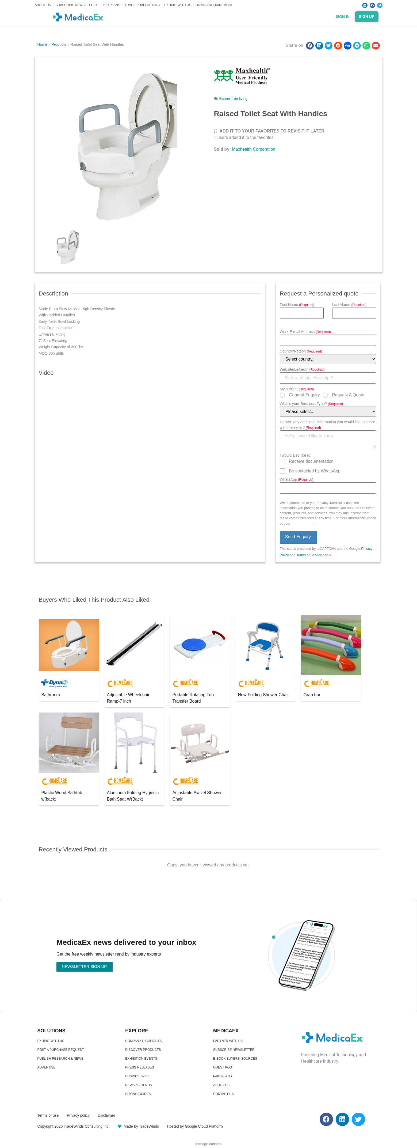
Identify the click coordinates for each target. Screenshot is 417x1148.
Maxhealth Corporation (253, 149)
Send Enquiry (298, 537)
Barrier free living (233, 98)
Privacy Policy (301, 523)
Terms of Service (309, 555)
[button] (310, 46)
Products (58, 44)
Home (42, 44)
